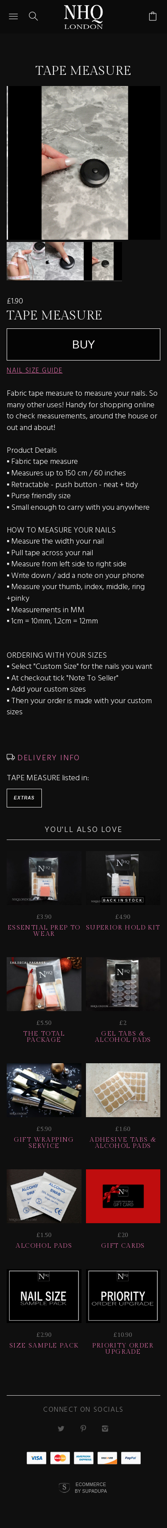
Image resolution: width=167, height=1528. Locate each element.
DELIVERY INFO (47, 758)
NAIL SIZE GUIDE (35, 370)
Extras (24, 797)
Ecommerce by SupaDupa (91, 1487)
